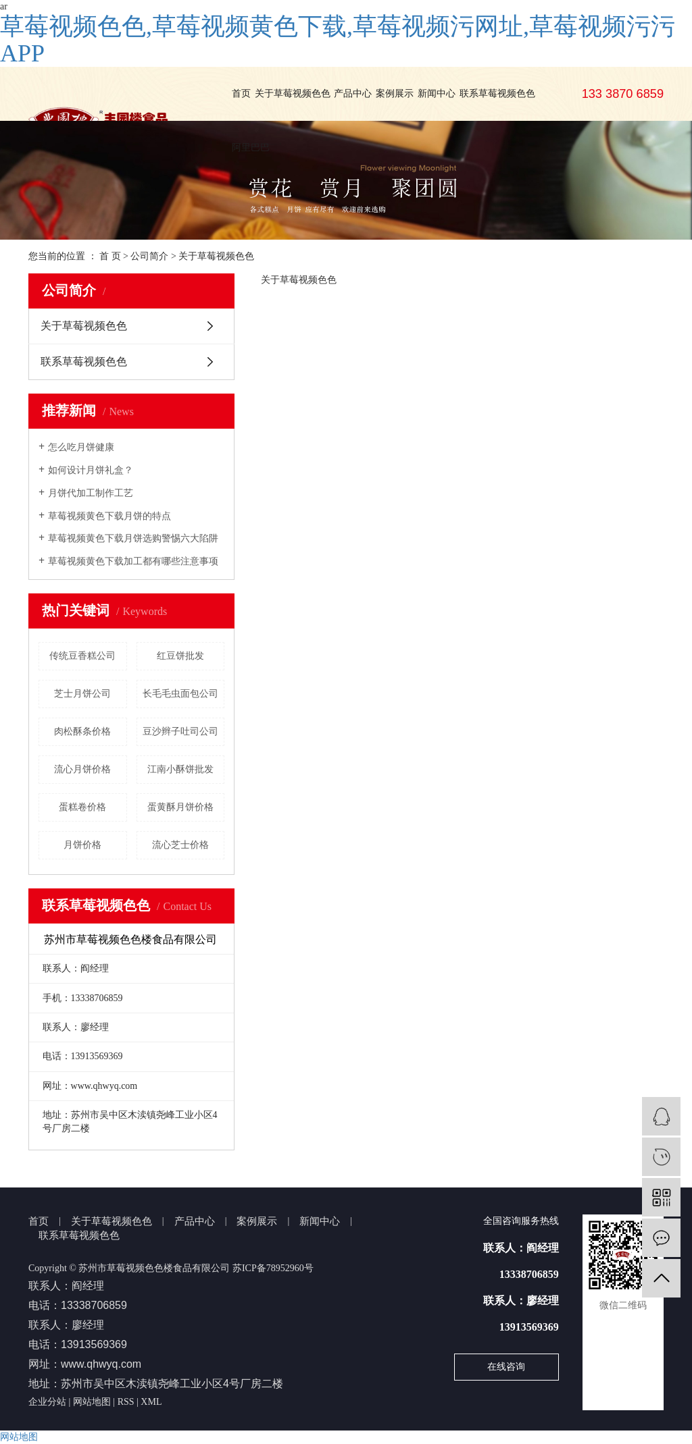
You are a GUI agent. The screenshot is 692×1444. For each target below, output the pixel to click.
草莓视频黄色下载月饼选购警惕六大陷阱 (133, 538)
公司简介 (149, 256)
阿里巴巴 (251, 147)
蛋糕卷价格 (82, 807)
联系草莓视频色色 (497, 93)
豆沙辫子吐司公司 (180, 731)
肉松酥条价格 (82, 731)
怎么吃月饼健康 (81, 447)
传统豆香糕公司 (82, 656)
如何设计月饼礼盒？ (90, 470)
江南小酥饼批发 (180, 769)
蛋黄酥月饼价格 (180, 807)
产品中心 (353, 93)
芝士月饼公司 (82, 694)
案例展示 (395, 93)
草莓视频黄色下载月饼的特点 (109, 516)
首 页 (110, 256)
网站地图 (92, 1402)
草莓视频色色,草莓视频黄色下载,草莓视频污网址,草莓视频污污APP (337, 40)
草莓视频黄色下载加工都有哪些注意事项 (133, 561)
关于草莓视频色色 (292, 93)
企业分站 (47, 1402)
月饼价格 (82, 845)
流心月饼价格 (82, 769)
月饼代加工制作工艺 (90, 493)
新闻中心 (436, 93)
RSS (126, 1402)
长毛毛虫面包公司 (180, 694)
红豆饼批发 (180, 656)
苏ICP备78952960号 (273, 1268)
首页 (241, 93)
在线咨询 (506, 1367)
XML (151, 1402)
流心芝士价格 (180, 845)
